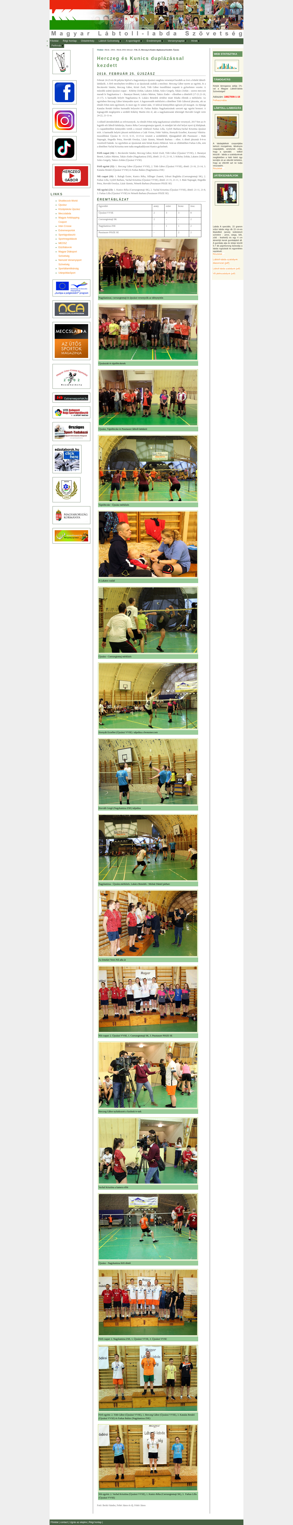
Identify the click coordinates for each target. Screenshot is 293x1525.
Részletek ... (219, 168)
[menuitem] (54, 41)
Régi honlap (70, 40)
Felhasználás (220, 100)
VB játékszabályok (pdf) (224, 273)
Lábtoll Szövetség (109, 40)
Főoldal (54, 40)
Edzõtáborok (65, 247)
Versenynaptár (176, 40)
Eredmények (154, 40)
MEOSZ (62, 243)
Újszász (62, 205)
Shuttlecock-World (68, 200)
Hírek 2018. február (125, 50)
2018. (113, 50)
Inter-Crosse (64, 226)
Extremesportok (66, 230)
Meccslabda (64, 213)
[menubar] (128, 43)
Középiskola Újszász (69, 209)
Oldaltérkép (87, 40)
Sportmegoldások (67, 239)
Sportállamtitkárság (68, 268)
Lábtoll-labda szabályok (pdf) (226, 268)
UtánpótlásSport (66, 272)
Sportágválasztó (66, 234)
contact (64, 1522)
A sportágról (133, 40)
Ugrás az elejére (79, 1522)
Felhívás (56, 45)
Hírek (194, 40)
